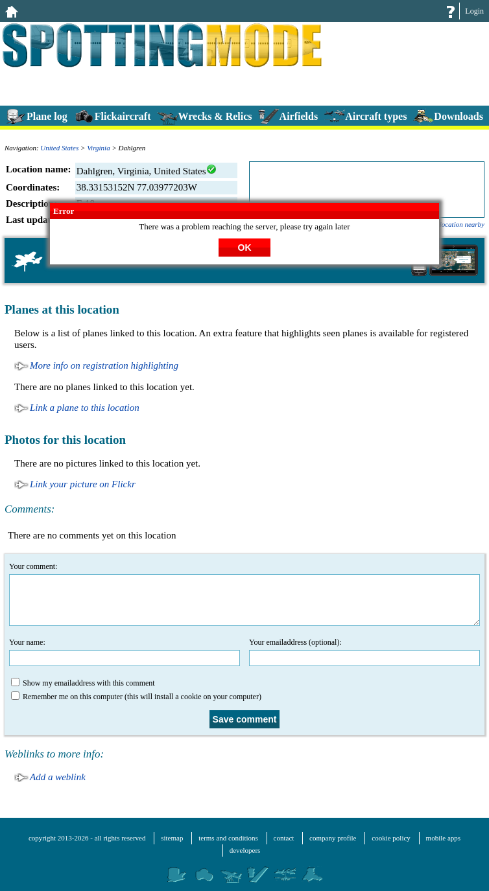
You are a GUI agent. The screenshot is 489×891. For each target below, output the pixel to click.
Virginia (98, 148)
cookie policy (391, 838)
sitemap (172, 838)
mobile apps (443, 838)
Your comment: (244, 594)
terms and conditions (228, 838)
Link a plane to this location (84, 407)
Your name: (124, 652)
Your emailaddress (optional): (364, 652)
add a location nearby (453, 224)
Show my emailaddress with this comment (83, 683)
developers (245, 850)
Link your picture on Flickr (83, 484)
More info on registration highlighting (104, 365)
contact (284, 838)
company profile (332, 838)
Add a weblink (58, 777)
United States (59, 148)
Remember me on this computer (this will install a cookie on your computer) (136, 696)
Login (474, 11)
